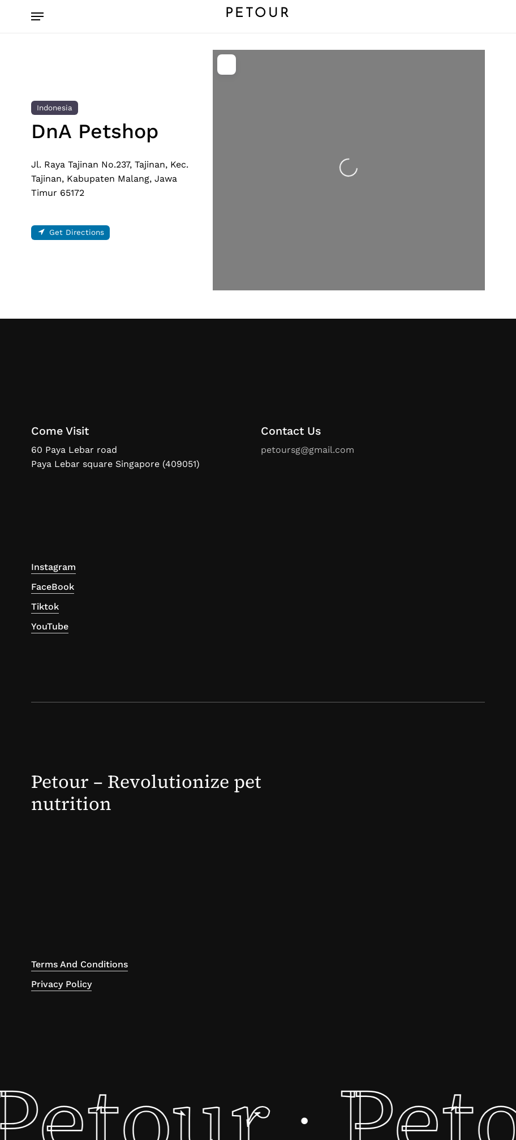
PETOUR (258, 13)
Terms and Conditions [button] (79, 964)
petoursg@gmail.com (307, 449)
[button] (37, 16)
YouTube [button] (49, 626)
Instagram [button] (53, 567)
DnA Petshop (94, 131)
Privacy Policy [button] (61, 984)
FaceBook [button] (52, 586)
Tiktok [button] (45, 606)
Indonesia (54, 108)
